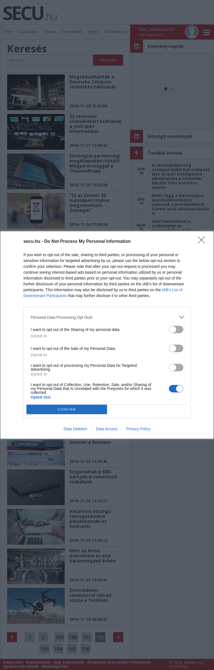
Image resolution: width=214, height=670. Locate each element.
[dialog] (107, 335)
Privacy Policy (138, 429)
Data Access (107, 429)
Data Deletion (75, 429)
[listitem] (107, 317)
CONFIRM (66, 409)
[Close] (203, 241)
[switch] (176, 329)
